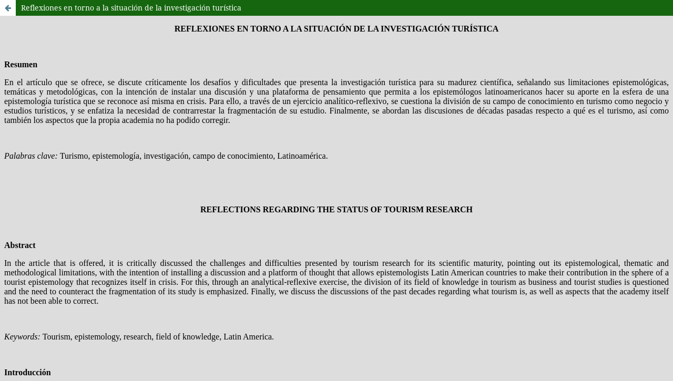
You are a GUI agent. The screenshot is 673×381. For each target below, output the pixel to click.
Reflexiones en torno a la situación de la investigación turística (131, 8)
